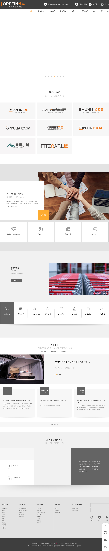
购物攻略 (39, 508)
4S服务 (38, 518)
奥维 (3, 520)
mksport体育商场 (41, 512)
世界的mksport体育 (24, 510)
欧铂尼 (3, 510)
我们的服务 (63, 11)
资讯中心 (74, 11)
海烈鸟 (3, 522)
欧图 (3, 518)
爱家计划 (53, 351)
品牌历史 (21, 512)
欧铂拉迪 (4, 524)
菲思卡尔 (4, 528)
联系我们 (39, 520)
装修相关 (39, 510)
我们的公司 (52, 11)
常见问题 (39, 514)
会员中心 (96, 4)
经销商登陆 (83, 4)
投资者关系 (85, 11)
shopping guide (14, 270)
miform (3, 514)
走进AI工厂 (22, 516)
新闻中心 (43, 351)
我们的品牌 (40, 11)
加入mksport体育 (98, 11)
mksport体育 (5, 508)
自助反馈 (39, 516)
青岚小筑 (4, 526)
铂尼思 (3, 512)
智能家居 (39, 522)
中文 (106, 4)
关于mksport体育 (23, 508)
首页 (31, 11)
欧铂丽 (3, 516)
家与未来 (21, 514)
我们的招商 (75, 508)
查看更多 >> (54, 424)
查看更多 (43, 215)
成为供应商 (75, 510)
